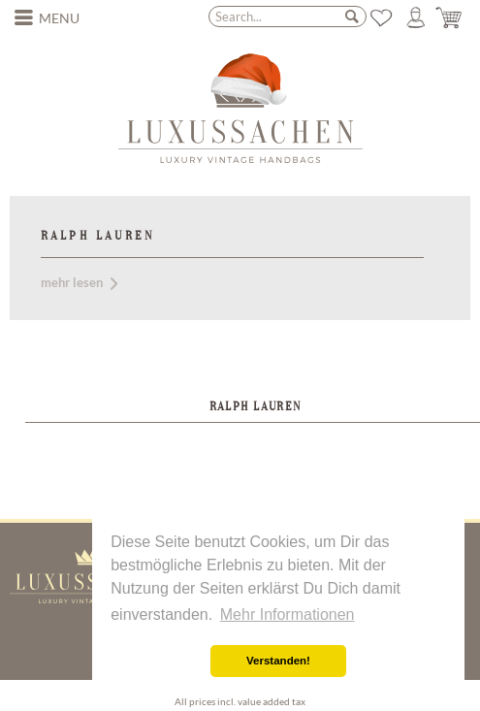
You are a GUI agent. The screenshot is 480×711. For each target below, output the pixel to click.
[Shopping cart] (449, 17)
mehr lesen (79, 282)
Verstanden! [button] (278, 660)
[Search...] (287, 16)
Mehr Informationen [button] (287, 614)
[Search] (352, 15)
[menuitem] (47, 18)
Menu (47, 16)
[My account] (416, 17)
